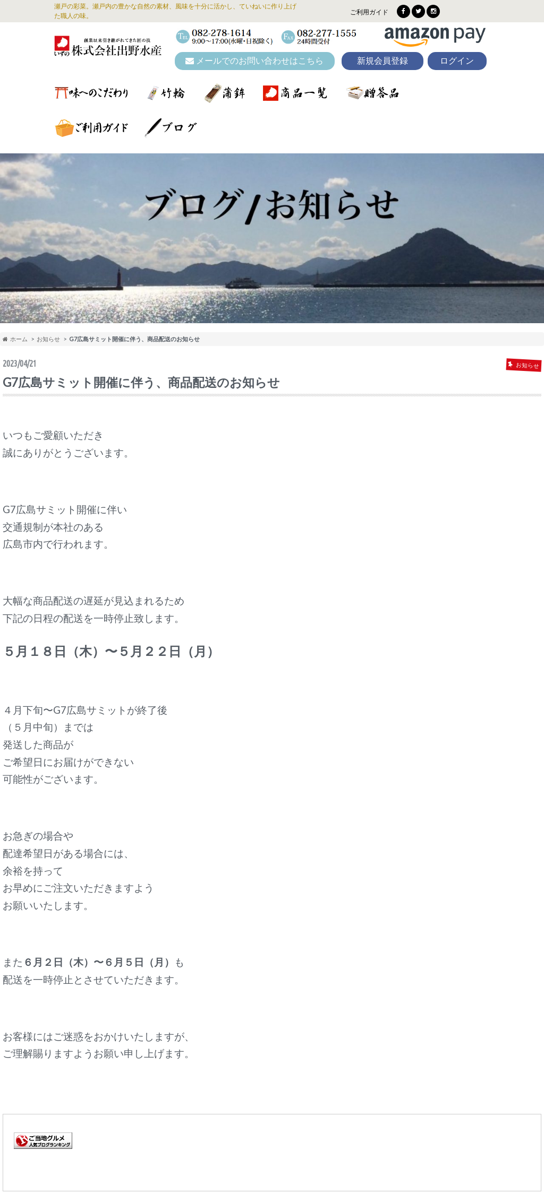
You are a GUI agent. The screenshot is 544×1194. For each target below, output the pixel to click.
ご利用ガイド (369, 12)
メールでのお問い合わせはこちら (254, 60)
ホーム (15, 338)
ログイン (457, 60)
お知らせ (48, 338)
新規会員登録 (382, 60)
